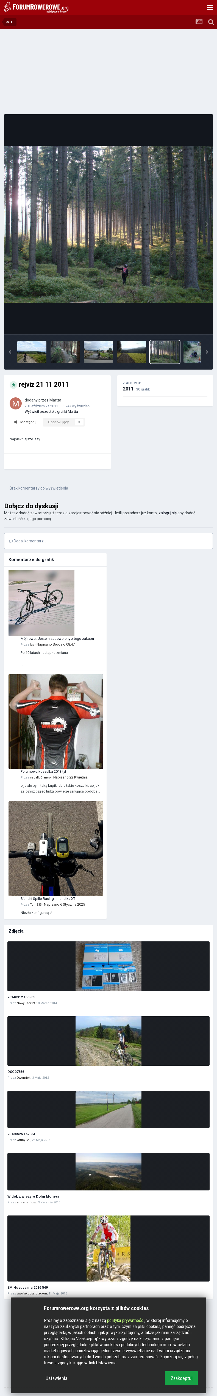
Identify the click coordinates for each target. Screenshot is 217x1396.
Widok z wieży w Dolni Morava (33, 1196)
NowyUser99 (26, 1003)
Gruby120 (23, 1140)
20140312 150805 (21, 997)
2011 (128, 389)
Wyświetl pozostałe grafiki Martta (51, 411)
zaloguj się (167, 513)
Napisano (56, 644)
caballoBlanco (40, 777)
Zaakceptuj (182, 1378)
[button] (10, 352)
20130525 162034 (21, 1134)
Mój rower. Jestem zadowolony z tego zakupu (57, 638)
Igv (32, 644)
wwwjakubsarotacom (32, 1293)
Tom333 (35, 904)
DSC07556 (15, 1072)
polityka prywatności (125, 1320)
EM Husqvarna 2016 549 (27, 1287)
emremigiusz (27, 1202)
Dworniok (23, 1078)
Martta (55, 400)
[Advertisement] (108, 71)
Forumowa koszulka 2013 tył (43, 771)
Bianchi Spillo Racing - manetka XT (48, 899)
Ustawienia (56, 1378)
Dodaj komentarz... (27, 541)
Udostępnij (25, 422)
